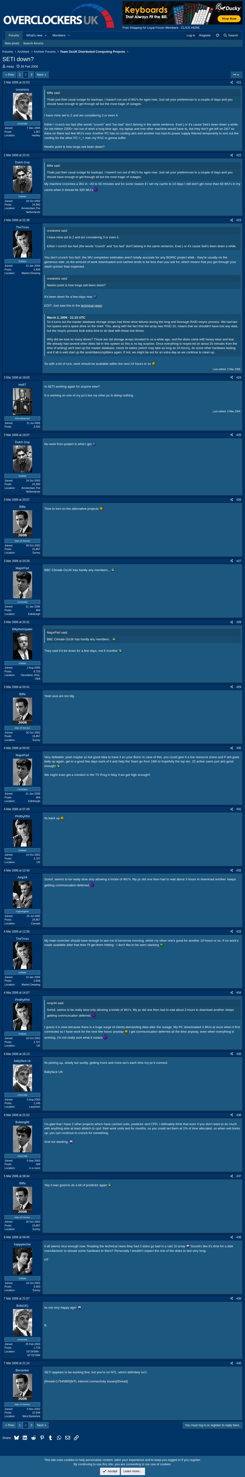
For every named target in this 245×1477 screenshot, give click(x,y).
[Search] (230, 35)
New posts (12, 43)
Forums (14, 35)
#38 (238, 1237)
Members (58, 35)
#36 (238, 1115)
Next (40, 74)
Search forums (33, 43)
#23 (238, 220)
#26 (238, 499)
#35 (238, 1054)
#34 (238, 992)
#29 (238, 687)
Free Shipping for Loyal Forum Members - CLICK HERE (161, 27)
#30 (238, 748)
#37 (238, 1176)
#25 (238, 435)
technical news (91, 305)
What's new (34, 35)
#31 (238, 809)
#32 (238, 870)
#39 (238, 1298)
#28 (238, 622)
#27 (238, 561)
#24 (238, 377)
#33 (238, 931)
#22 (238, 155)
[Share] (231, 82)
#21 (238, 82)
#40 (238, 1363)
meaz (10, 66)
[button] (46, 35)
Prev (11, 74)
